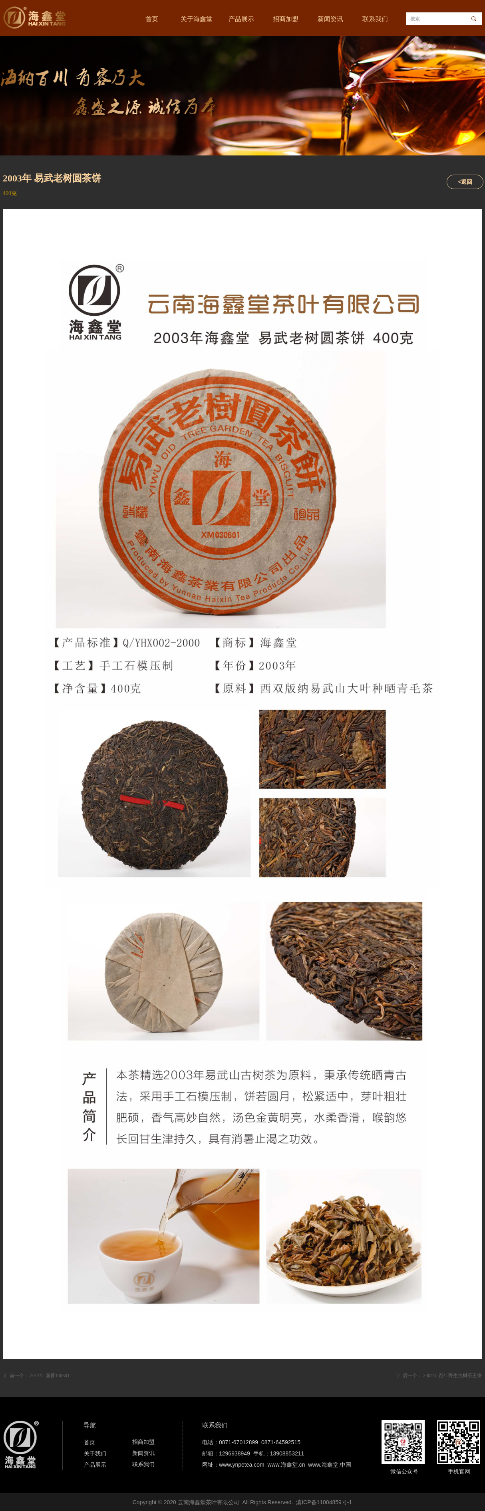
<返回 (465, 181)
